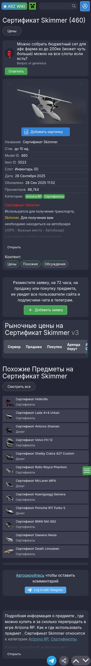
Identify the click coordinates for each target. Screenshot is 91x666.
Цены (12, 31)
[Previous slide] (8, 84)
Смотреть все (19, 386)
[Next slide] (82, 84)
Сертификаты (54, 196)
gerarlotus (39, 63)
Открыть (14, 247)
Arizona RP (33, 196)
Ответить (16, 71)
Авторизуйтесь (30, 575)
